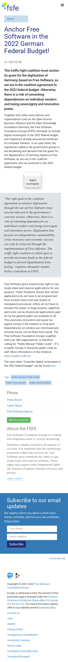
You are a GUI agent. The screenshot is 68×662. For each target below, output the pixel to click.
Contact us (13, 613)
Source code (14, 645)
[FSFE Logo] (10, 6)
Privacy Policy (15, 629)
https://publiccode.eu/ (17, 356)
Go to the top (58, 558)
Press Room (14, 399)
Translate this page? (18, 656)
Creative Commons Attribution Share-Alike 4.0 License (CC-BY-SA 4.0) (32, 600)
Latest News (14, 405)
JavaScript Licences (18, 640)
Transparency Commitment (22, 634)
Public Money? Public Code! (25, 377)
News (10, 19)
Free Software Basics (20, 411)
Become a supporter (18, 420)
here (53, 365)
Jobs (10, 618)
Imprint (11, 623)
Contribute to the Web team (22, 651)
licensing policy (47, 607)
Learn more (14, 478)
